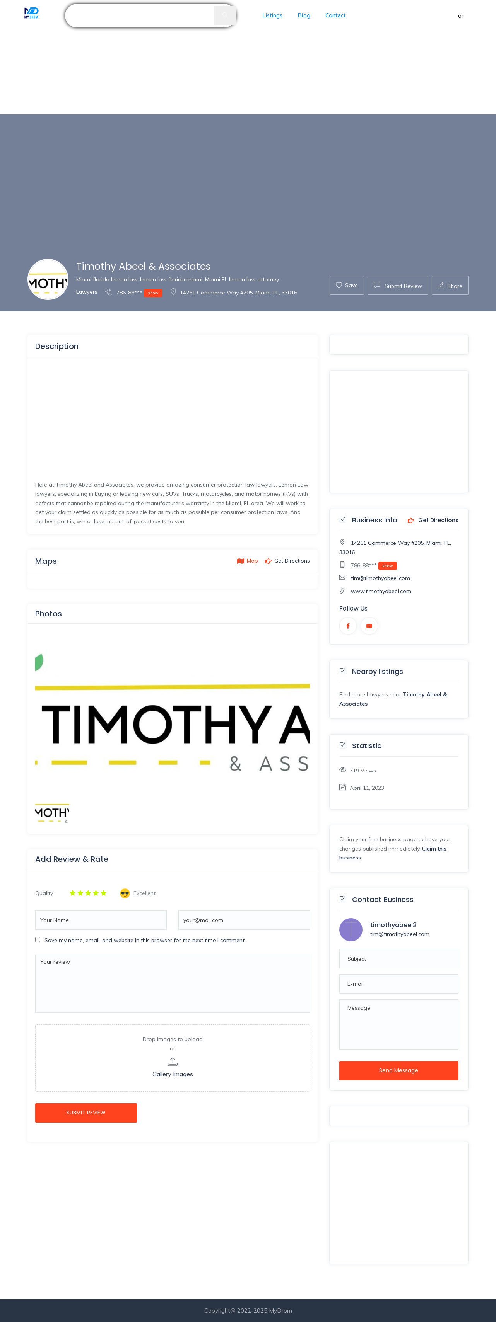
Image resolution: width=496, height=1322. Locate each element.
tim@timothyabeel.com (380, 578)
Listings (272, 15)
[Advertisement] (232, 57)
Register (476, 15)
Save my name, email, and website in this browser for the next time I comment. (145, 940)
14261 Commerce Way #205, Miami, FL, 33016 (233, 292)
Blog (304, 15)
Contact (335, 15)
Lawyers (86, 291)
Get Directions (433, 520)
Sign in (448, 15)
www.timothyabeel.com (381, 591)
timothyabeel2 (393, 924)
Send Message (398, 1070)
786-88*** (133, 292)
